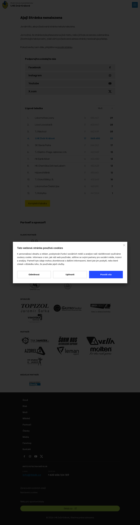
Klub (25, 406)
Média (26, 437)
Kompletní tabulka (37, 203)
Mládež (26, 418)
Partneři (27, 424)
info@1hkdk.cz (32, 474)
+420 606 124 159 (58, 474)
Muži (25, 412)
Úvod (25, 400)
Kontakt (27, 449)
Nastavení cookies (29, 492)
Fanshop (27, 443)
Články (26, 431)
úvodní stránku (64, 47)
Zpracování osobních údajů (33, 488)
